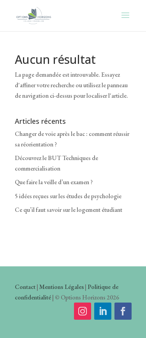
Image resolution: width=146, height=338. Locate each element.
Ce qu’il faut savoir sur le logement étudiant (68, 210)
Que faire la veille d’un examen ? (54, 182)
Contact (25, 287)
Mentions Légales (61, 287)
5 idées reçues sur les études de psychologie (68, 196)
